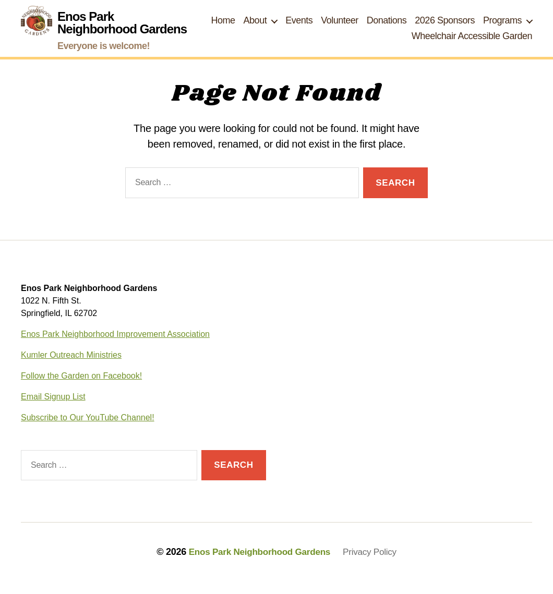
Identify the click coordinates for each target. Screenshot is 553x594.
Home (223, 26)
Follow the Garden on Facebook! (81, 388)
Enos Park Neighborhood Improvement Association (115, 346)
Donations (387, 26)
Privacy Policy (373, 564)
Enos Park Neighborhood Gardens (258, 564)
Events (298, 26)
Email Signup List (53, 409)
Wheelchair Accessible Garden (472, 42)
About (255, 26)
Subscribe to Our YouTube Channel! (87, 430)
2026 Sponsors (445, 26)
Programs (502, 26)
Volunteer (339, 26)
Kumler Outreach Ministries (71, 367)
